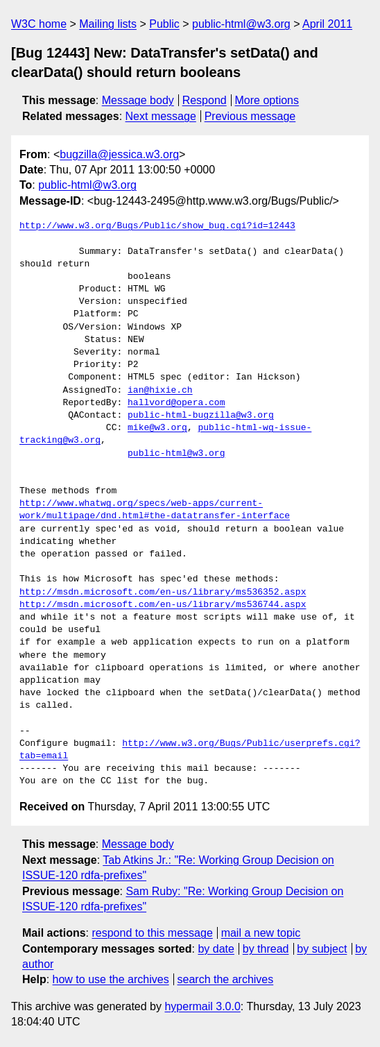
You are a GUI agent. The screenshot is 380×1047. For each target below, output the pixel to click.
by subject (322, 949)
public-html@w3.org (241, 24)
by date (216, 949)
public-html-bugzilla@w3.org (201, 415)
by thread (266, 949)
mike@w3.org (157, 428)
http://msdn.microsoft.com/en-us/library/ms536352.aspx (162, 592)
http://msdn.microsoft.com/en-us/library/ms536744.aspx (162, 605)
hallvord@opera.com (176, 403)
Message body (138, 100)
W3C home (39, 24)
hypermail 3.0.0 (202, 1006)
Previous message (250, 116)
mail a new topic (261, 933)
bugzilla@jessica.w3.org (119, 154)
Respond (204, 100)
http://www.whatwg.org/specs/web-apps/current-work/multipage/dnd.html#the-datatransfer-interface (154, 509)
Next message (161, 116)
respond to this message (152, 933)
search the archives (226, 979)
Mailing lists (108, 24)
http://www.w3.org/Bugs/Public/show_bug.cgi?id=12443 (157, 226)
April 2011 (327, 24)
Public (164, 24)
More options (267, 100)
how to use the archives (111, 979)
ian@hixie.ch (160, 390)
